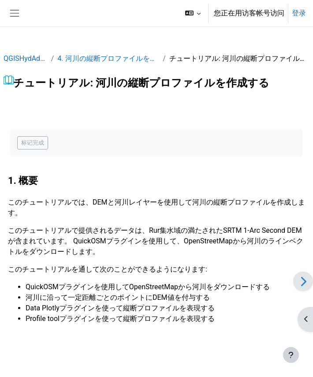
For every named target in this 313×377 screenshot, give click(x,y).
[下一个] (303, 281)
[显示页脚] (291, 355)
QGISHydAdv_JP (26, 58)
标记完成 (32, 142)
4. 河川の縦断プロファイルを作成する (108, 58)
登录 (299, 13)
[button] (192, 13)
